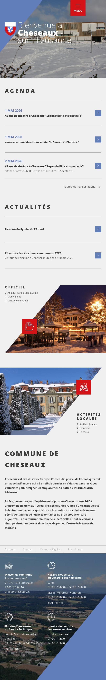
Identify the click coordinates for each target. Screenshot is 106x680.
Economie (84, 428)
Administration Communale (23, 292)
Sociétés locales (88, 424)
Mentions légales (50, 549)
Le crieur (84, 431)
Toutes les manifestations (82, 186)
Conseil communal (18, 300)
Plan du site (75, 549)
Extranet (10, 549)
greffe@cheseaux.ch (17, 591)
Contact (27, 549)
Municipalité (14, 296)
